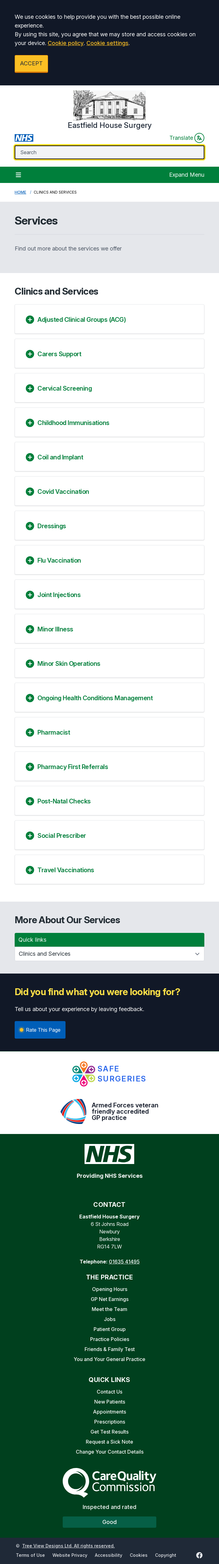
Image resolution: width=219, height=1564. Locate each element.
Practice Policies (109, 1339)
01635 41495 (124, 1261)
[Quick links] (109, 954)
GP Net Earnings (110, 1299)
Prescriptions (109, 1422)
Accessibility (108, 1555)
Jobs (109, 1319)
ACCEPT (31, 63)
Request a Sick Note (109, 1442)
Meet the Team (109, 1309)
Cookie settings (107, 43)
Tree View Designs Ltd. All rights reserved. (68, 1545)
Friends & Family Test (110, 1349)
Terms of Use (30, 1555)
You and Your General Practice (109, 1359)
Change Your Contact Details (110, 1452)
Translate (186, 138)
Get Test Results (109, 1432)
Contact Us (109, 1392)
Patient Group (110, 1329)
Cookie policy (66, 43)
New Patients (109, 1402)
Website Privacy (69, 1555)
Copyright (165, 1555)
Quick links (32, 939)
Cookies (139, 1555)
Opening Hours (109, 1289)
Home (20, 192)
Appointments (109, 1412)
